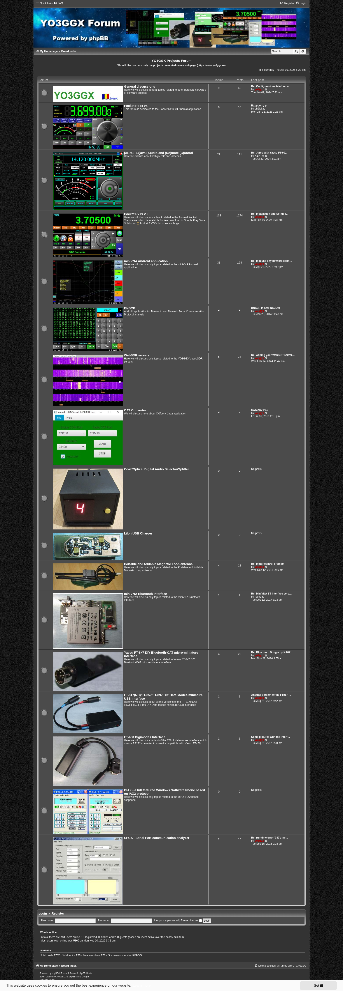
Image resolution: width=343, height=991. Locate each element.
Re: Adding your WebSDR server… (273, 355)
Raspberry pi (259, 105)
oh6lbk (258, 108)
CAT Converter (135, 410)
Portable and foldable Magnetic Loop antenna (158, 564)
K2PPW (259, 155)
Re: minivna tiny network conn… (271, 260)
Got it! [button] (318, 985)
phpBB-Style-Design (79, 976)
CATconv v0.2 (259, 410)
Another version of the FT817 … (271, 694)
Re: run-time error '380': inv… (269, 837)
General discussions (139, 86)
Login (42, 913)
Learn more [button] (142, 985)
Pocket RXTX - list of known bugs (158, 223)
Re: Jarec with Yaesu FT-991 (269, 152)
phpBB (55, 973)
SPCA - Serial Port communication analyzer (156, 838)
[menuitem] (58, 3)
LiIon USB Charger (138, 533)
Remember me (191, 920)
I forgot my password (166, 920)
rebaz (258, 596)
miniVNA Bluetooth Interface (145, 594)
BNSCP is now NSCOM (265, 308)
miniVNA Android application (146, 261)
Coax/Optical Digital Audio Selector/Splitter (156, 469)
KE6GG (137, 955)
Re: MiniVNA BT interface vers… (271, 593)
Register (58, 913)
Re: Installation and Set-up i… (270, 213)
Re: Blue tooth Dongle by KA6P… (272, 652)
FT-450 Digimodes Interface (144, 737)
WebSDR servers (137, 355)
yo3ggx (259, 89)
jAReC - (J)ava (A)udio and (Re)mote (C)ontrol (158, 153)
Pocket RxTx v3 (135, 214)
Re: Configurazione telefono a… (271, 86)
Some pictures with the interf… (270, 736)
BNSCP (129, 308)
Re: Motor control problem (267, 563)
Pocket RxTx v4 (135, 106)
